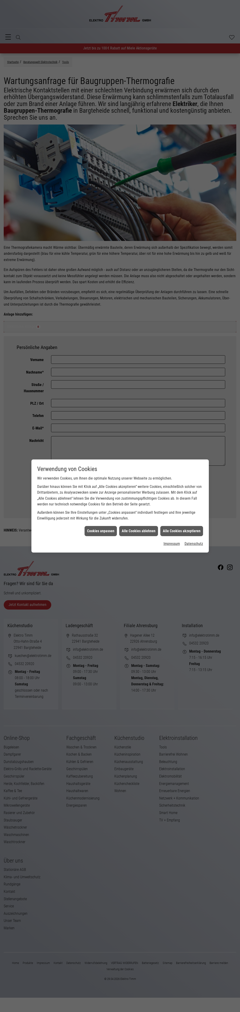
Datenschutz (194, 540)
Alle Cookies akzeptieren (182, 527)
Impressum (172, 540)
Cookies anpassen (100, 527)
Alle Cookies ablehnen (138, 527)
